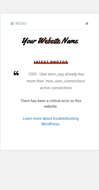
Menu (21, 23)
